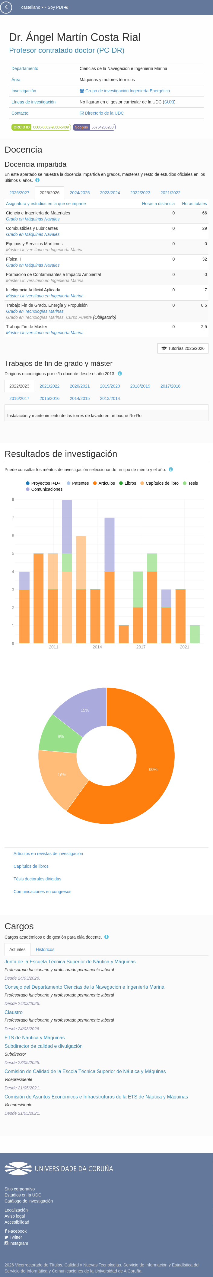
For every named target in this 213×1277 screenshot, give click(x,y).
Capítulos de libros (31, 866)
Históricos (45, 949)
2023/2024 (110, 192)
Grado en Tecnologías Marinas (35, 311)
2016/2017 (19, 398)
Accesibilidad (17, 1222)
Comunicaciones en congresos (42, 891)
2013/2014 (110, 398)
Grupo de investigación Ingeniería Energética (125, 90)
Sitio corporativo (20, 1189)
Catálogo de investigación (29, 1201)
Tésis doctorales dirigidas (37, 878)
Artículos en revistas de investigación (48, 853)
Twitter (13, 1237)
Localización (16, 1210)
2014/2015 (80, 398)
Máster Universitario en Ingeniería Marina (45, 295)
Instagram (16, 1243)
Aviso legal (15, 1216)
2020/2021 (80, 386)
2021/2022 (170, 192)
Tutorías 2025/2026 (183, 348)
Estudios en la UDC (23, 1195)
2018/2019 (140, 386)
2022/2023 (140, 192)
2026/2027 (19, 192)
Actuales (17, 949)
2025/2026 (49, 192)
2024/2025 (80, 192)
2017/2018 (170, 386)
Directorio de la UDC (102, 113)
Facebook (16, 1231)
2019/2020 (110, 386)
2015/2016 (49, 398)
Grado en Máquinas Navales (32, 219)
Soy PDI (58, 7)
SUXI (169, 102)
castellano (32, 7)
